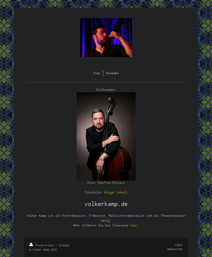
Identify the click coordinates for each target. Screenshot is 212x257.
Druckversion (42, 245)
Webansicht (175, 249)
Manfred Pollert (111, 183)
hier (133, 225)
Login (179, 244)
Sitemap (63, 245)
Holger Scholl (115, 192)
